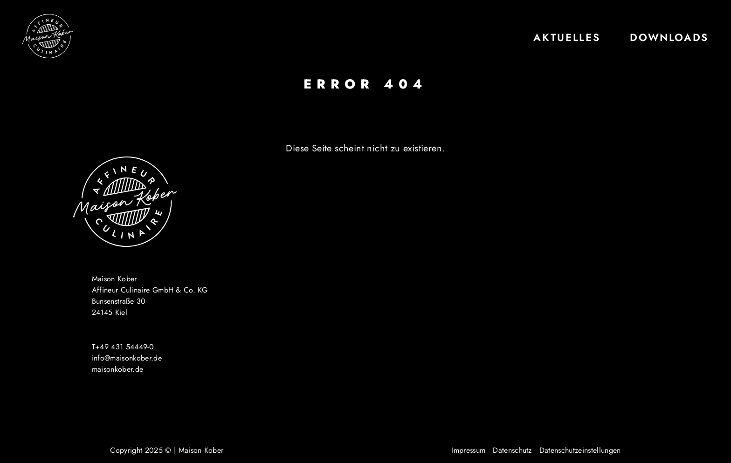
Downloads (669, 37)
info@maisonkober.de (127, 358)
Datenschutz (512, 450)
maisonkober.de (117, 369)
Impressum (468, 450)
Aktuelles (566, 37)
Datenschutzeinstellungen (580, 450)
